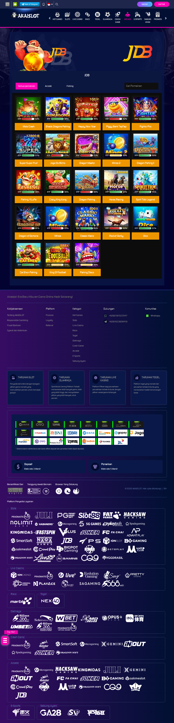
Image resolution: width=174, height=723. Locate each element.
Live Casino (77, 16)
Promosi (158, 16)
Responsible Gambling (17, 320)
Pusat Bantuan (14, 325)
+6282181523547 (115, 316)
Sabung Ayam (147, 17)
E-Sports (138, 16)
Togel (97, 16)
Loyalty (49, 320)
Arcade (127, 16)
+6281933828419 (115, 321)
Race (87, 16)
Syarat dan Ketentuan (17, 330)
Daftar (161, 4)
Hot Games (57, 16)
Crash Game (117, 17)
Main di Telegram (30, 4)
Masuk (145, 4)
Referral (49, 325)
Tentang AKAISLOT (15, 315)
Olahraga (107, 16)
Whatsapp (152, 316)
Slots (67, 16)
